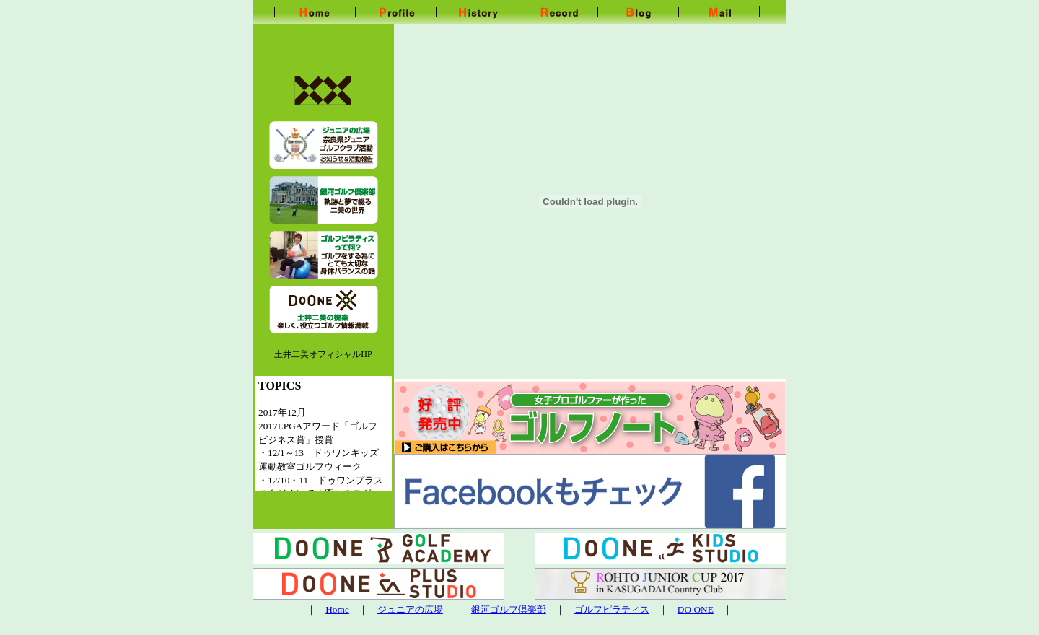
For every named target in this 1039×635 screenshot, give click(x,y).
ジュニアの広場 (410, 609)
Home (337, 609)
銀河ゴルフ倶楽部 (508, 609)
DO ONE (696, 609)
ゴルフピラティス (611, 609)
